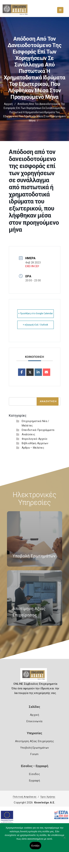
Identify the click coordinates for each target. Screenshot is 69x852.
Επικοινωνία (34, 721)
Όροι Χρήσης (47, 796)
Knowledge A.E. (44, 802)
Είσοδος (34, 774)
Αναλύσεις (28, 434)
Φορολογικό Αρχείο (34, 438)
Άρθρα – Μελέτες (33, 447)
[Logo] (34, 676)
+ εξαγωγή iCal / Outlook (35, 324)
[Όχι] (64, 839)
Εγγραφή (34, 780)
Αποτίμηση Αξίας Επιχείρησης (34, 741)
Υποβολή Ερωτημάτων (34, 747)
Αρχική (8, 103)
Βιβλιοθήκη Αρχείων (35, 443)
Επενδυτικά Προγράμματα (38, 430)
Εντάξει (35, 845)
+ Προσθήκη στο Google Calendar (35, 313)
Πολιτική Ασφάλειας (24, 796)
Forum (34, 754)
